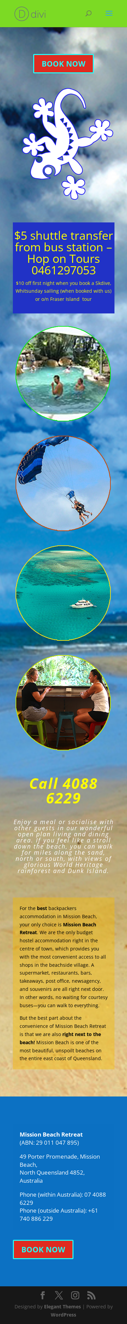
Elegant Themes (62, 1306)
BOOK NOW (63, 63)
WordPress (63, 1314)
